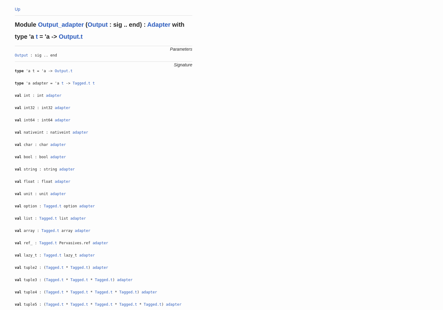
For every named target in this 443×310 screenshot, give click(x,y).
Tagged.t (81, 83)
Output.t (71, 36)
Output (98, 24)
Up (17, 9)
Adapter (158, 24)
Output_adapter (61, 24)
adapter (54, 95)
